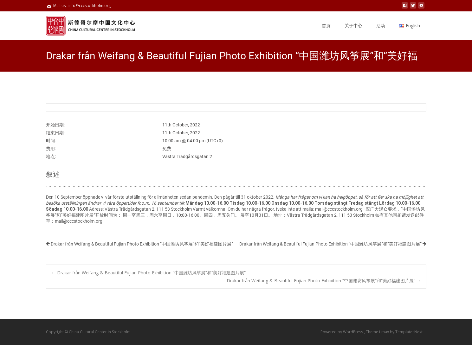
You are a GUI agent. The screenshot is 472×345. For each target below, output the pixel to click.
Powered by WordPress (342, 332)
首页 (326, 25)
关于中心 (353, 25)
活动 (380, 25)
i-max (384, 332)
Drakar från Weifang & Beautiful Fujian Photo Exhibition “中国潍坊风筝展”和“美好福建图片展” (139, 243)
